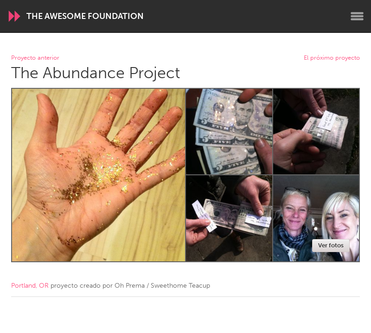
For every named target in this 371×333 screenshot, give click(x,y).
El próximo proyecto (332, 58)
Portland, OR (30, 286)
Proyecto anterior (35, 58)
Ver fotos (331, 245)
